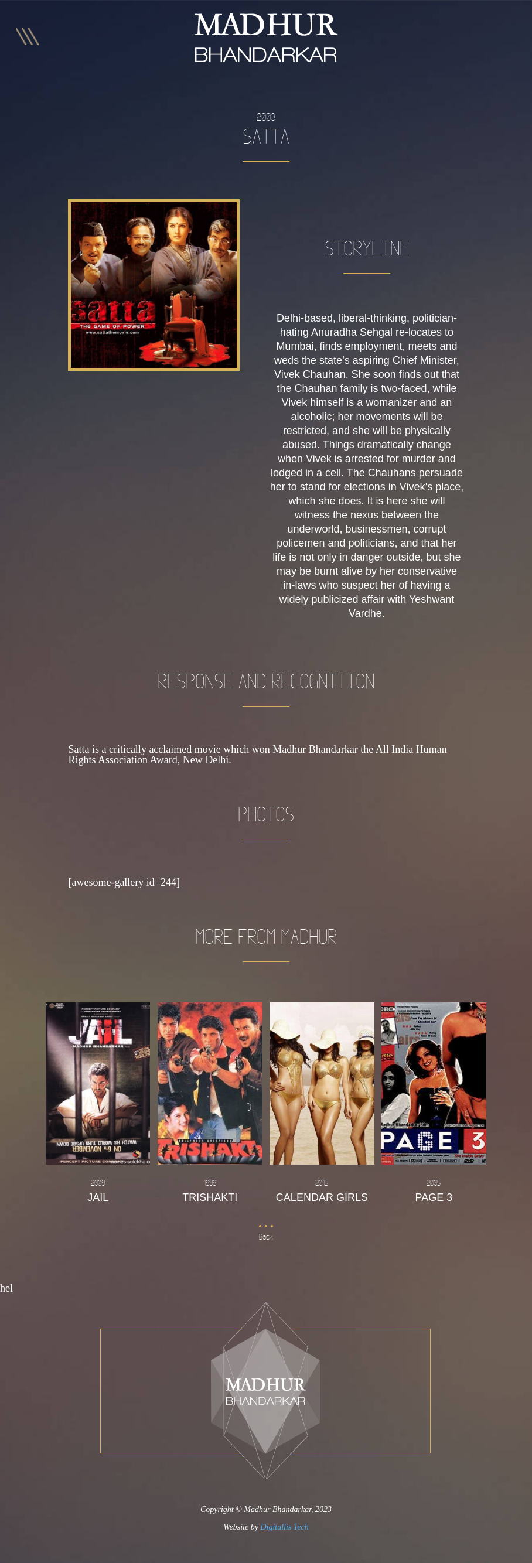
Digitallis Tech (284, 1527)
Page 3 (433, 1189)
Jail (98, 1189)
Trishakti (210, 1189)
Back (266, 1237)
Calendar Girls (322, 1189)
